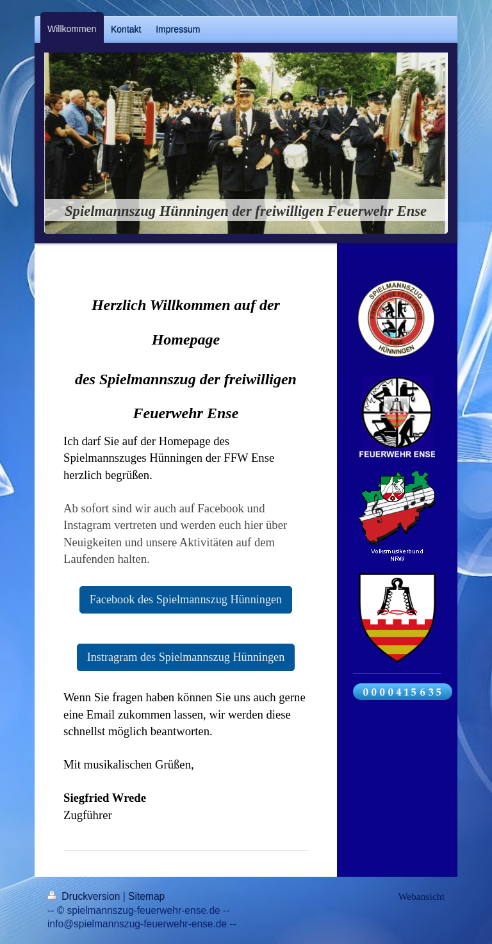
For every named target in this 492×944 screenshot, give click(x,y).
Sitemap (146, 896)
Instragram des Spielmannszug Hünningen (186, 657)
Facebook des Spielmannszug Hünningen (186, 599)
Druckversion (85, 896)
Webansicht (421, 896)
